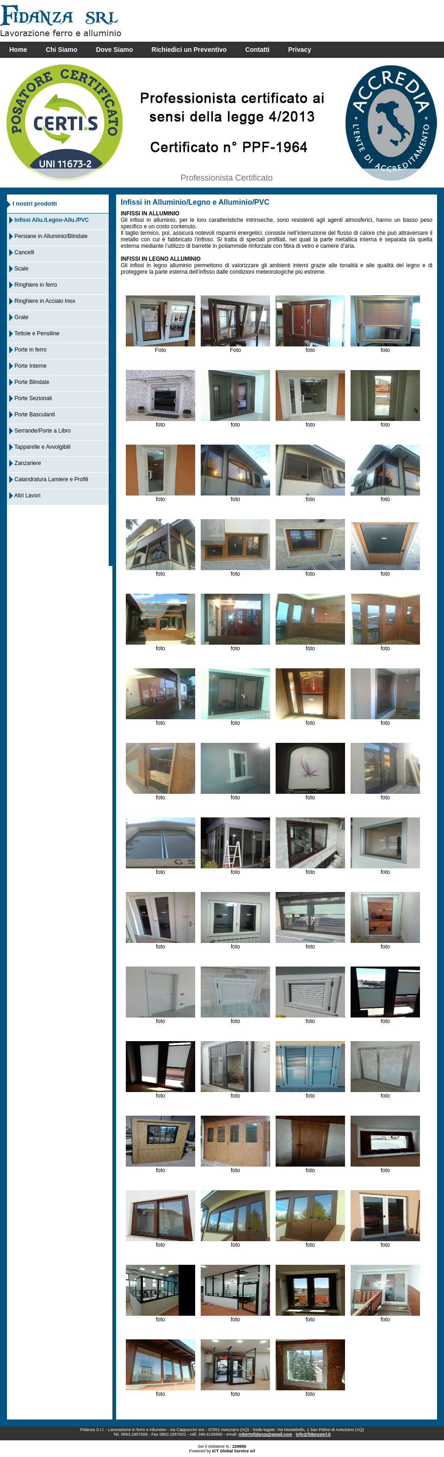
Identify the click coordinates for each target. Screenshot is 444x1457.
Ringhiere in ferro (33, 285)
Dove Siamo (114, 49)
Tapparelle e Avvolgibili (39, 447)
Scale (18, 268)
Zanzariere (25, 463)
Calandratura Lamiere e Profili (48, 479)
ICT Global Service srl (233, 1451)
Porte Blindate (29, 382)
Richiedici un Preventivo (189, 49)
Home (18, 49)
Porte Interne (28, 366)
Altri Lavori (24, 495)
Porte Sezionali (30, 398)
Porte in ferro (28, 349)
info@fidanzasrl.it (313, 1434)
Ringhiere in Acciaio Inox (42, 301)
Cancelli (21, 252)
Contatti (257, 49)
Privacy (299, 49)
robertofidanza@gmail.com (265, 1434)
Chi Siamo (61, 49)
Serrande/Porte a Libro (40, 430)
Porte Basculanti (32, 414)
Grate (18, 317)
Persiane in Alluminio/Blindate (48, 236)
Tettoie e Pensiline (34, 333)
